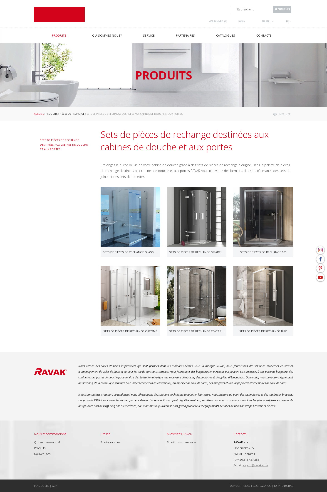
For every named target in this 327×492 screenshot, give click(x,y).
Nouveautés (42, 454)
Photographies (110, 442)
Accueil (39, 113)
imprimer (284, 114)
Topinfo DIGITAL (283, 485)
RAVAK (59, 14)
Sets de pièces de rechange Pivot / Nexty (196, 331)
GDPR (55, 485)
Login (241, 21)
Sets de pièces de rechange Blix (263, 331)
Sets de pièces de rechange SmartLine (196, 252)
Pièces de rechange (71, 113)
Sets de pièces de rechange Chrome (130, 331)
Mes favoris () (218, 21)
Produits (51, 113)
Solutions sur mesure (181, 442)
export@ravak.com (255, 465)
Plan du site (41, 485)
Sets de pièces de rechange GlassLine (130, 252)
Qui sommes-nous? (47, 442)
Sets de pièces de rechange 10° (263, 252)
